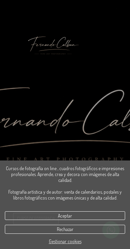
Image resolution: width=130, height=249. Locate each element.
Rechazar (65, 229)
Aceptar (65, 216)
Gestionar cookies (65, 241)
